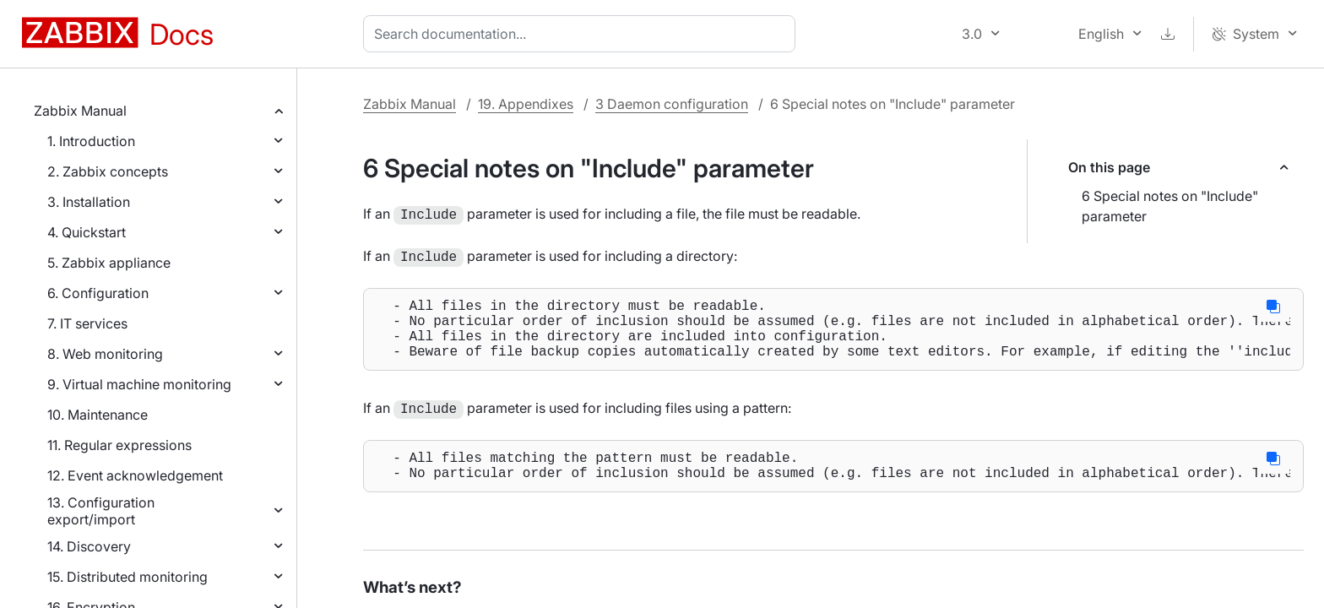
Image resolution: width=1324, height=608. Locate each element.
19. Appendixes (525, 103)
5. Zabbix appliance (109, 262)
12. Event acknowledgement (135, 475)
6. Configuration (98, 293)
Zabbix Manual (80, 110)
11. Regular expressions (119, 445)
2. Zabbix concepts (107, 171)
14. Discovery (89, 546)
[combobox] (582, 34)
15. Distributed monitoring (127, 576)
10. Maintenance (97, 414)
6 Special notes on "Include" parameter (1170, 206)
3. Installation (88, 201)
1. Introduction (91, 141)
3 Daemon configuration (671, 103)
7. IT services (87, 323)
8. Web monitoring (105, 353)
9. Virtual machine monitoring (139, 384)
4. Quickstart (86, 232)
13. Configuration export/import (101, 511)
